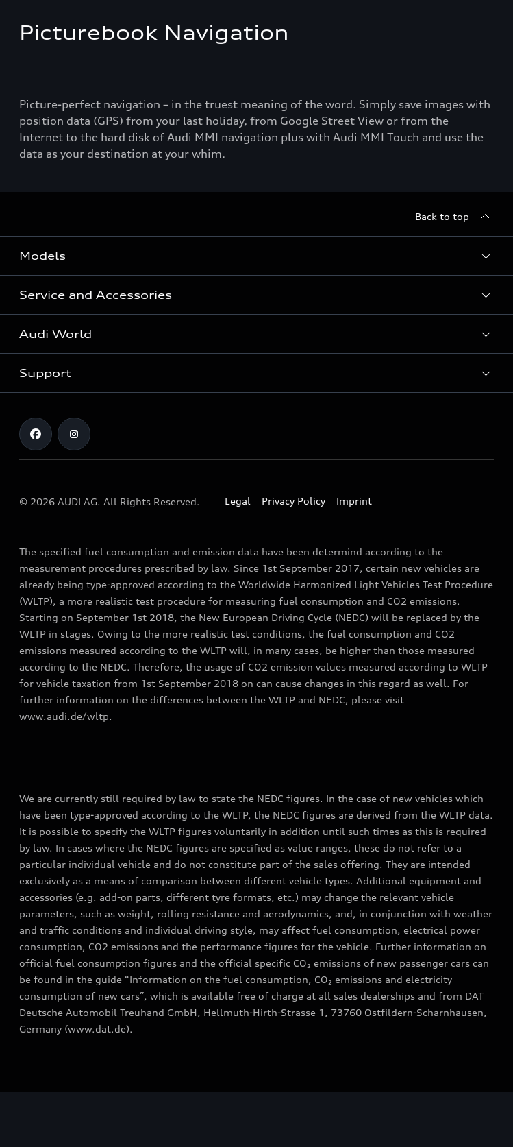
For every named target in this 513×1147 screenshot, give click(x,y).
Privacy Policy (293, 501)
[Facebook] (35, 434)
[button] (256, 256)
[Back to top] (454, 216)
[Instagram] (74, 434)
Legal (238, 501)
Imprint (354, 501)
